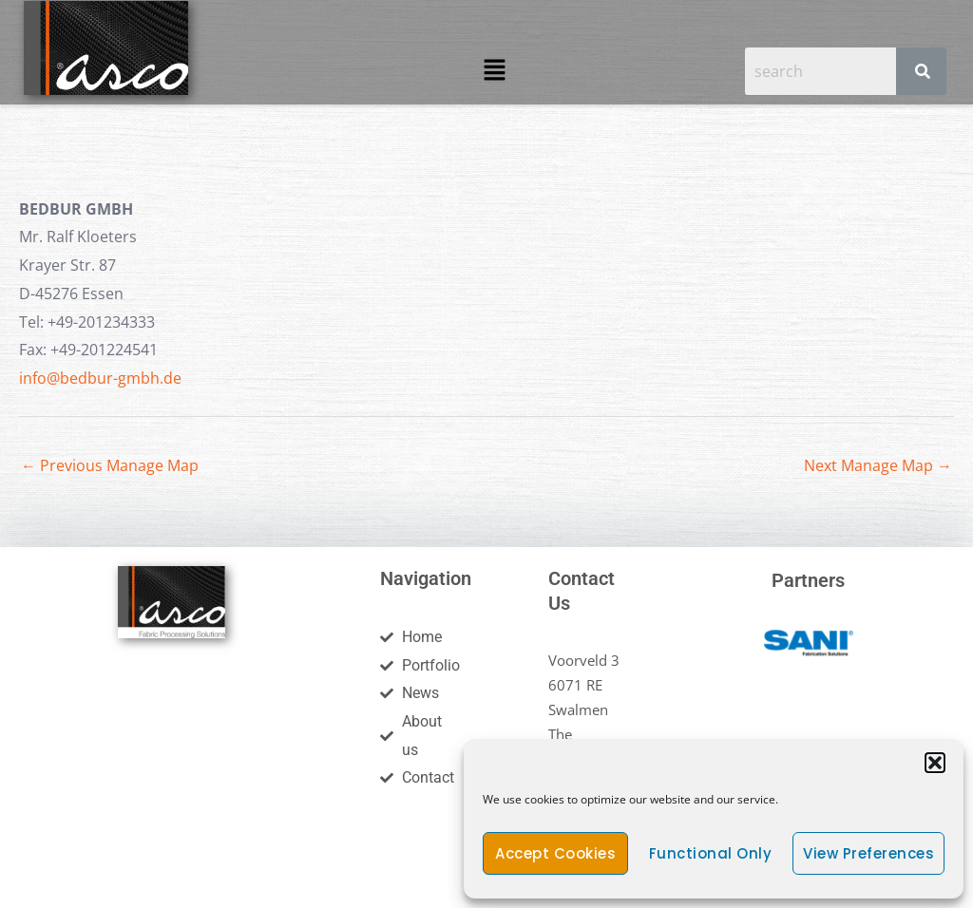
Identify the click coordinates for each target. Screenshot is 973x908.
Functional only (711, 853)
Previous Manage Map (110, 465)
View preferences (868, 853)
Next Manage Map (878, 465)
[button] (934, 762)
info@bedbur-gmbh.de (100, 378)
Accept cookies (555, 853)
